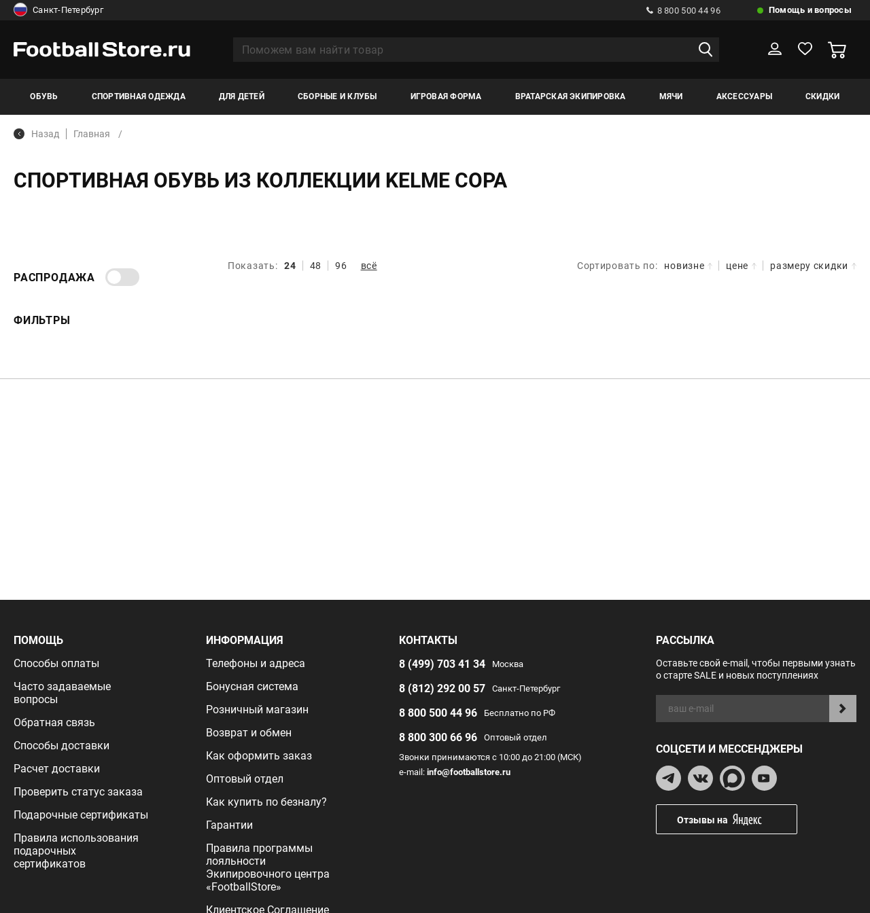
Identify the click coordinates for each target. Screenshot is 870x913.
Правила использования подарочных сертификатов (76, 850)
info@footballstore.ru (468, 772)
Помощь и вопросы (810, 10)
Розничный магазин (257, 709)
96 (341, 265)
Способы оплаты (56, 663)
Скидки (822, 96)
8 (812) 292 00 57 (442, 688)
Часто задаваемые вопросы (62, 693)
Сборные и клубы (337, 96)
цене (741, 265)
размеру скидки (813, 265)
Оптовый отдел (244, 778)
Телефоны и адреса (255, 663)
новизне (688, 265)
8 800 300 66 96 (438, 737)
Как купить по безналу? (266, 801)
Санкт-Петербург (58, 10)
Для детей (241, 96)
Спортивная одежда (139, 96)
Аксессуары (744, 96)
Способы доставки (61, 745)
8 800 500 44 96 (683, 10)
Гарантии (229, 825)
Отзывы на (737, 819)
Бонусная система (252, 686)
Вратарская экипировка (570, 96)
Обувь (44, 96)
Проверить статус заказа (78, 791)
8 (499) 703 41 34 (442, 664)
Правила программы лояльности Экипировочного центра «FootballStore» (268, 867)
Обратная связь (54, 722)
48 (315, 265)
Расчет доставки (57, 768)
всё (369, 265)
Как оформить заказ (259, 755)
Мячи (671, 96)
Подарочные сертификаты (81, 814)
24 (290, 265)
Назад (36, 133)
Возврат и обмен (249, 732)
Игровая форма (446, 96)
